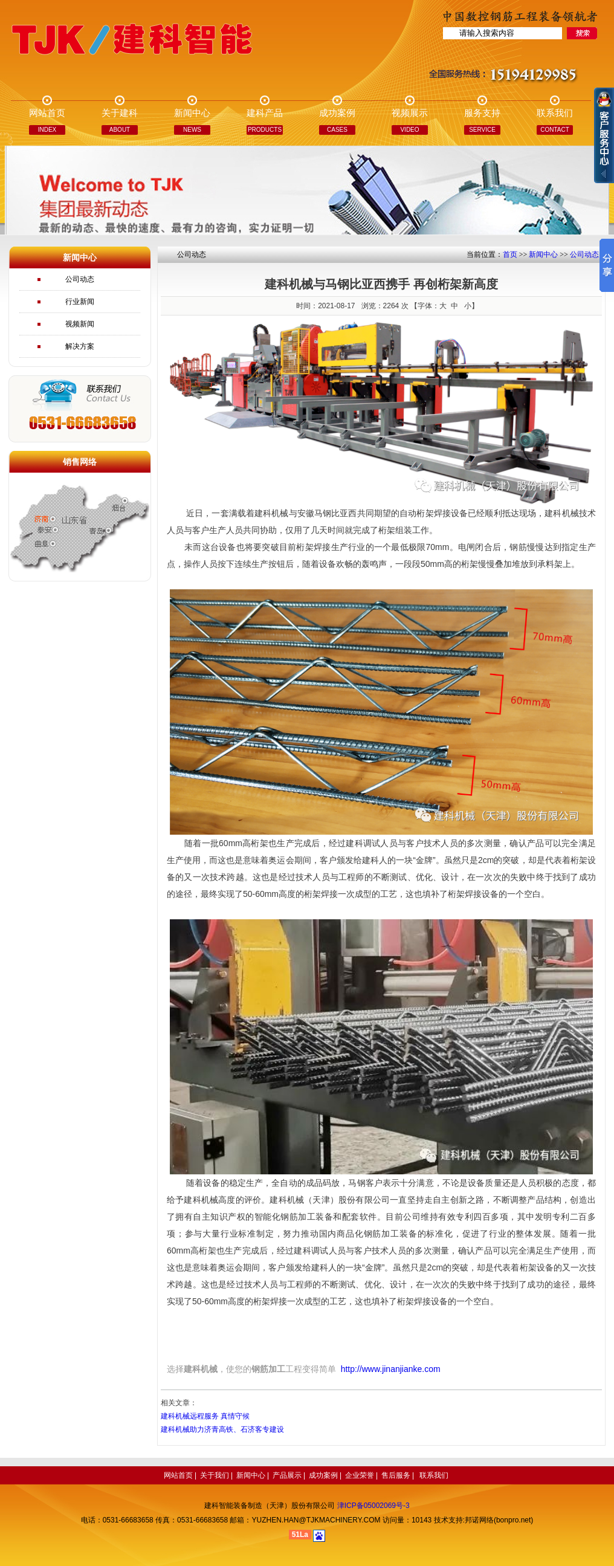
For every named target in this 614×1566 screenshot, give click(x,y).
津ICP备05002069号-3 (373, 1505)
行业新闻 (79, 301)
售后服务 (395, 1475)
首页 (510, 254)
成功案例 (323, 1475)
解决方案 (79, 346)
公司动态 (79, 279)
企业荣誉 (359, 1475)
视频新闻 (79, 324)
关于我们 (214, 1475)
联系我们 (433, 1475)
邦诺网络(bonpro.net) (499, 1520)
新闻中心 (543, 254)
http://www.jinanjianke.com (391, 1369)
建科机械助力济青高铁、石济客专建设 (222, 1429)
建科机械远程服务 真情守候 (205, 1416)
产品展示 (287, 1475)
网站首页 (178, 1475)
